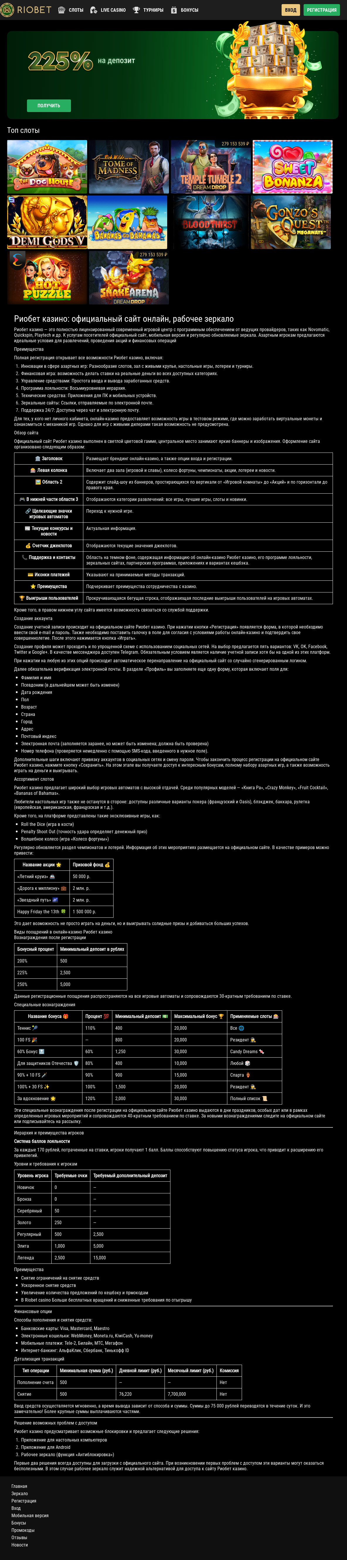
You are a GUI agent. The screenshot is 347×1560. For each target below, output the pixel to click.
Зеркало (19, 1493)
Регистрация (23, 1501)
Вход (16, 1508)
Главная (19, 1486)
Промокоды (23, 1530)
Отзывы (19, 1537)
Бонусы (18, 1523)
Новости (19, 1545)
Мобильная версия (30, 1515)
